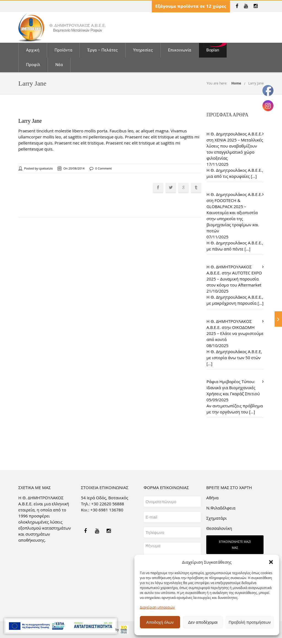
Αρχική (32, 50)
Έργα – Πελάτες (102, 50)
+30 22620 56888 (107, 503)
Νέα (59, 64)
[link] (237, 6)
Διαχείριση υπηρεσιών (157, 607)
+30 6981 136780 (106, 509)
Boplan (212, 50)
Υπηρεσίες (143, 50)
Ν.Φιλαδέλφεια (220, 508)
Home (236, 83)
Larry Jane (256, 83)
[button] (271, 562)
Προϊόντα (63, 50)
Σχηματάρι (216, 518)
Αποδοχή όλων (160, 622)
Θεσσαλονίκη (219, 528)
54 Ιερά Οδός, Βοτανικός (104, 497)
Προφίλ (33, 64)
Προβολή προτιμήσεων (250, 622)
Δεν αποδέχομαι (203, 622)
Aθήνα (212, 497)
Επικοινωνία (179, 50)
